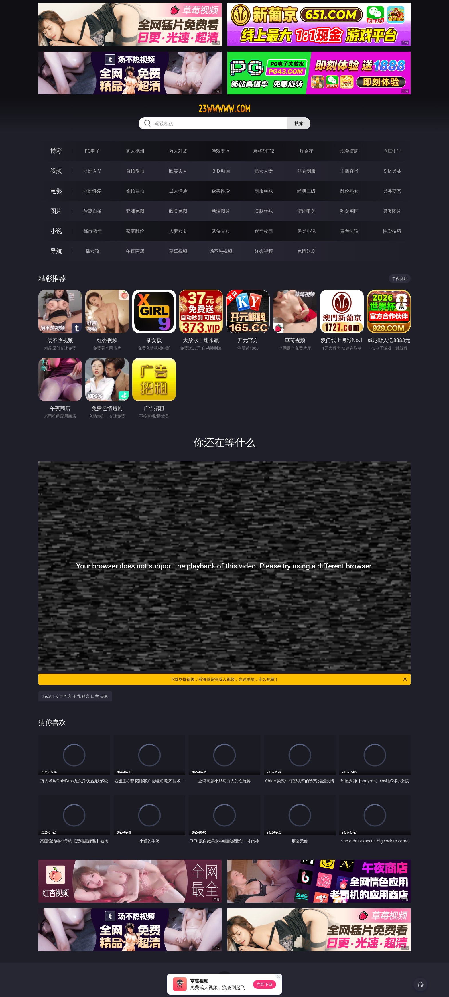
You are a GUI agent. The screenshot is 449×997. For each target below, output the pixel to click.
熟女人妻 (264, 171)
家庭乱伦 (135, 231)
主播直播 (349, 171)
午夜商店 (135, 251)
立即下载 (265, 984)
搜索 (299, 123)
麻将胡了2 (263, 151)
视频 (56, 171)
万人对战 (178, 151)
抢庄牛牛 (392, 151)
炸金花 (306, 151)
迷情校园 (264, 231)
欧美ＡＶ (178, 171)
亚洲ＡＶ (92, 171)
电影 (56, 191)
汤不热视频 (220, 251)
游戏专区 (221, 151)
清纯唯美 (306, 211)
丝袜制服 (306, 171)
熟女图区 (349, 211)
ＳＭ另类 (392, 171)
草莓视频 (178, 251)
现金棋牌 (349, 151)
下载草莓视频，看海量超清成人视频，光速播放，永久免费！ (289, 679)
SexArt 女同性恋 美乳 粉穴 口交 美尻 (75, 696)
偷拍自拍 (135, 191)
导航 (56, 251)
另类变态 (392, 191)
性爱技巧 (392, 231)
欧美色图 (178, 211)
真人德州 (135, 151)
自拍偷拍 (135, 171)
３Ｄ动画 (221, 171)
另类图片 (392, 211)
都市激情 (92, 231)
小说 (56, 231)
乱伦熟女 (349, 191)
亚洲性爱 (92, 191)
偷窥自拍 (92, 211)
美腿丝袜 (264, 211)
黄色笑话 (349, 231)
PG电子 (92, 151)
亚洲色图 (135, 211)
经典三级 (306, 191)
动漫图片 (221, 211)
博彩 (56, 151)
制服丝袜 (264, 191)
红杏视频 (264, 251)
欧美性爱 (221, 191)
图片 (56, 211)
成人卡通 (178, 191)
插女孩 (92, 251)
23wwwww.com (224, 108)
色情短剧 (306, 251)
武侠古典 (221, 231)
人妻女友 (178, 231)
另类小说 (306, 231)
